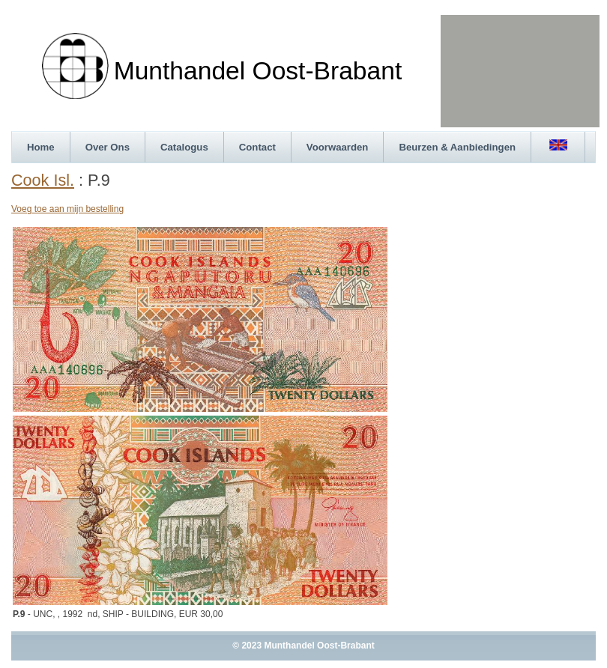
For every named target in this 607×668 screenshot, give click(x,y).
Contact (257, 147)
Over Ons (107, 147)
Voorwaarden (337, 147)
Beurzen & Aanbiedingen (457, 147)
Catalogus (184, 147)
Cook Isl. (42, 180)
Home (41, 147)
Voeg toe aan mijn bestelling (67, 209)
